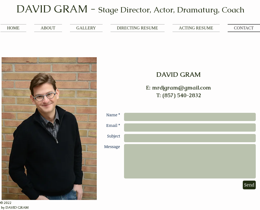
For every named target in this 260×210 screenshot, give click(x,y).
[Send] (249, 185)
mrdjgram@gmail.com (181, 87)
